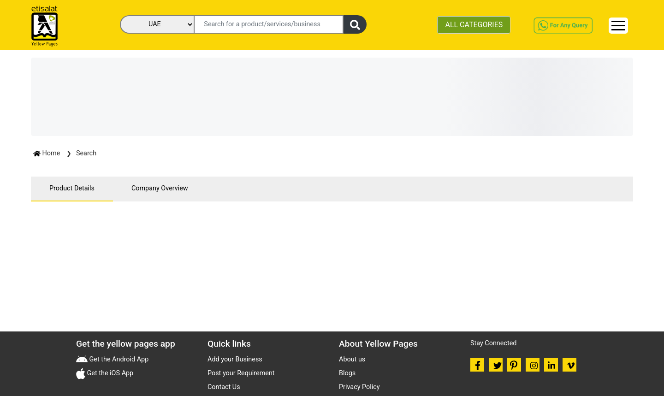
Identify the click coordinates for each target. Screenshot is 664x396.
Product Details (72, 188)
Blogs (347, 373)
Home (47, 153)
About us (352, 359)
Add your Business (235, 359)
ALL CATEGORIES (474, 24)
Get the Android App (118, 359)
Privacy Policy (359, 387)
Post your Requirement (241, 373)
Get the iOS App (109, 373)
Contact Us (224, 387)
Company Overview (159, 188)
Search (86, 153)
